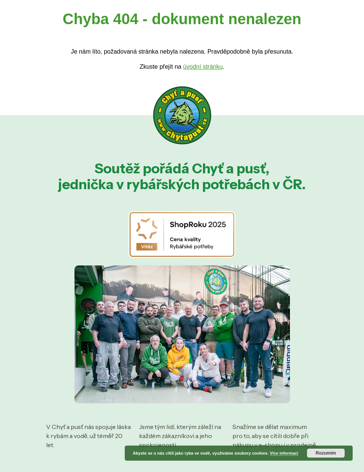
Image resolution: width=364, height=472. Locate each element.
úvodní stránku (203, 66)
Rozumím (326, 453)
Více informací (284, 453)
